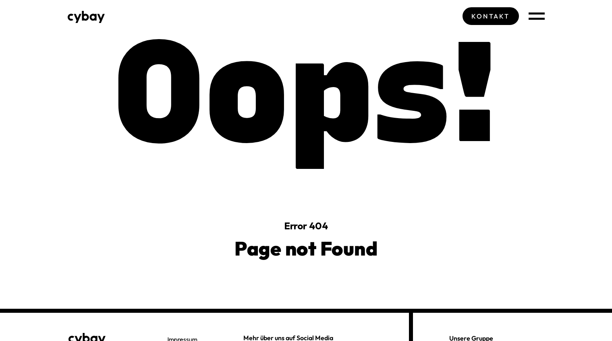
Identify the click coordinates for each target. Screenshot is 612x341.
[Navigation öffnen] (537, 16)
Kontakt (490, 16)
